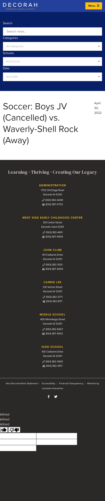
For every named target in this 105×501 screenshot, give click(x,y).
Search (7, 23)
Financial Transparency (71, 383)
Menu (93, 5)
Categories (10, 38)
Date (6, 68)
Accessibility (48, 383)
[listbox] (52, 46)
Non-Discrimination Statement (22, 383)
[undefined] (14, 430)
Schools (8, 53)
